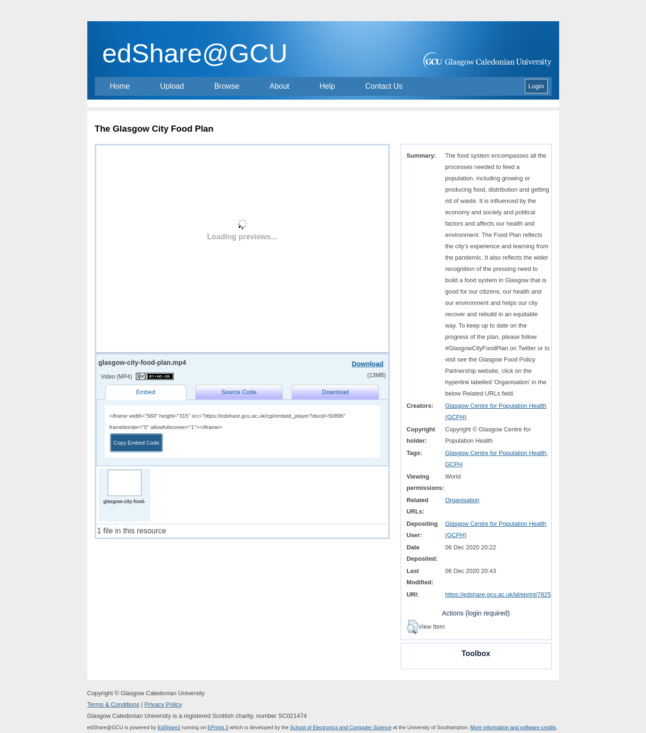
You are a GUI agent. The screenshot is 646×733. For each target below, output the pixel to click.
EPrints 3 (218, 727)
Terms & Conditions (113, 704)
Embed (145, 392)
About (279, 86)
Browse (226, 86)
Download (368, 364)
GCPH (453, 464)
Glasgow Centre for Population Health (495, 452)
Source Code (239, 392)
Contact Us (384, 86)
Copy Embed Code (136, 443)
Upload (172, 86)
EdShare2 (169, 727)
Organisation (462, 500)
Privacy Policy (163, 704)
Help (327, 86)
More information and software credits (513, 727)
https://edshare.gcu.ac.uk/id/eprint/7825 (498, 594)
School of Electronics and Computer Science (341, 727)
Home (120, 86)
